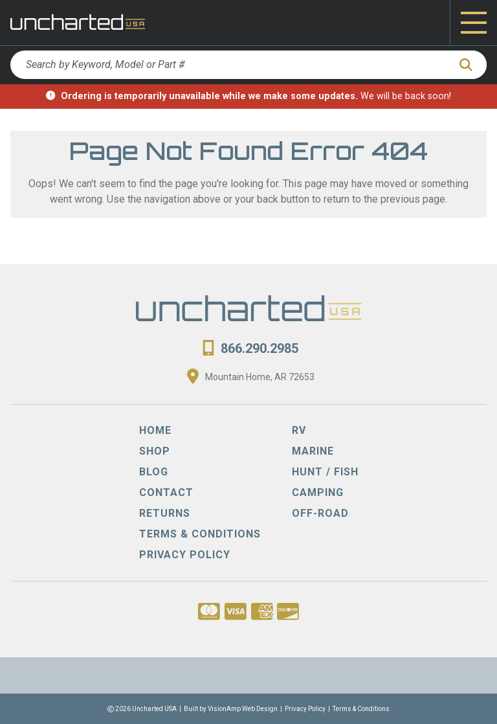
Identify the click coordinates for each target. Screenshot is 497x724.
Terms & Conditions (361, 708)
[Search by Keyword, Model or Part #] (229, 65)
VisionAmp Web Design (243, 708)
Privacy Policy (305, 708)
